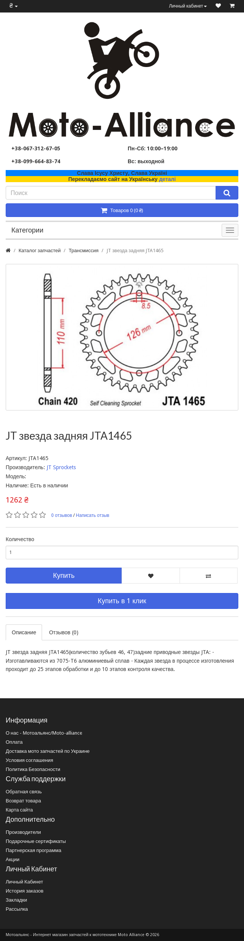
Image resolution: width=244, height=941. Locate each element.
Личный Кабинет (24, 882)
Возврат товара (23, 801)
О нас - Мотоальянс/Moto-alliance (44, 733)
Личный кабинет (188, 6)
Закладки (16, 900)
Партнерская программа (33, 850)
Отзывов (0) (63, 632)
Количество (20, 539)
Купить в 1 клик (122, 601)
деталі (167, 179)
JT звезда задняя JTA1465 (134, 250)
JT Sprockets (61, 467)
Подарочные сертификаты (36, 841)
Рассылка (17, 909)
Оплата (14, 742)
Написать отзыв (92, 515)
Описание (24, 632)
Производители (23, 832)
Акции (12, 859)
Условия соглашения (29, 760)
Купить (64, 575)
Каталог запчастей (40, 250)
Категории (27, 230)
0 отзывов (61, 515)
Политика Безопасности (33, 769)
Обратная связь (24, 791)
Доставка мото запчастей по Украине (48, 751)
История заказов (25, 891)
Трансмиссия (84, 250)
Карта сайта (19, 810)
